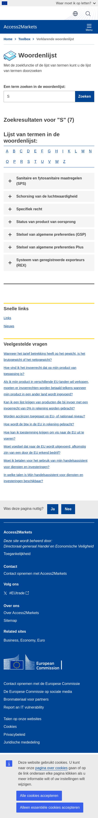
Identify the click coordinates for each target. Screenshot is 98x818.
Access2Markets (18, 532)
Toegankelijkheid (17, 554)
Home (8, 39)
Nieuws (9, 326)
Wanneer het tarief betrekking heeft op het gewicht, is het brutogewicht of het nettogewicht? (44, 357)
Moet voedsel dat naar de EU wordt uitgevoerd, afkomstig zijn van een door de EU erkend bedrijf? (45, 449)
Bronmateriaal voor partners (26, 699)
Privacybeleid (14, 734)
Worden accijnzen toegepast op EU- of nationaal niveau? (44, 416)
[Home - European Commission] (36, 663)
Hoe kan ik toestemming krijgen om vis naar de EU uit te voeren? (44, 435)
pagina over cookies (51, 768)
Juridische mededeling (22, 742)
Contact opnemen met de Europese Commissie (42, 684)
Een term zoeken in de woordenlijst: (35, 87)
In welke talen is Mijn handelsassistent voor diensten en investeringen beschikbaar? (43, 478)
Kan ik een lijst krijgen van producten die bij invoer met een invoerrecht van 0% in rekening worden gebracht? (46, 405)
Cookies (10, 727)
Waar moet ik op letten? (76, 3)
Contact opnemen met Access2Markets (35, 573)
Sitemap (10, 620)
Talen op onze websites (22, 719)
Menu (89, 28)
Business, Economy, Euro (24, 640)
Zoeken (88, 13)
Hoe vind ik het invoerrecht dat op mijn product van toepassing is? (40, 371)
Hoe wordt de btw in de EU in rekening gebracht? (39, 424)
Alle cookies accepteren (39, 796)
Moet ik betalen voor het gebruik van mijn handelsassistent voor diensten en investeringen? (46, 463)
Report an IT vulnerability (24, 707)
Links (7, 318)
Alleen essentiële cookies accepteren (50, 807)
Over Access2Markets (21, 613)
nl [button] (75, 13)
